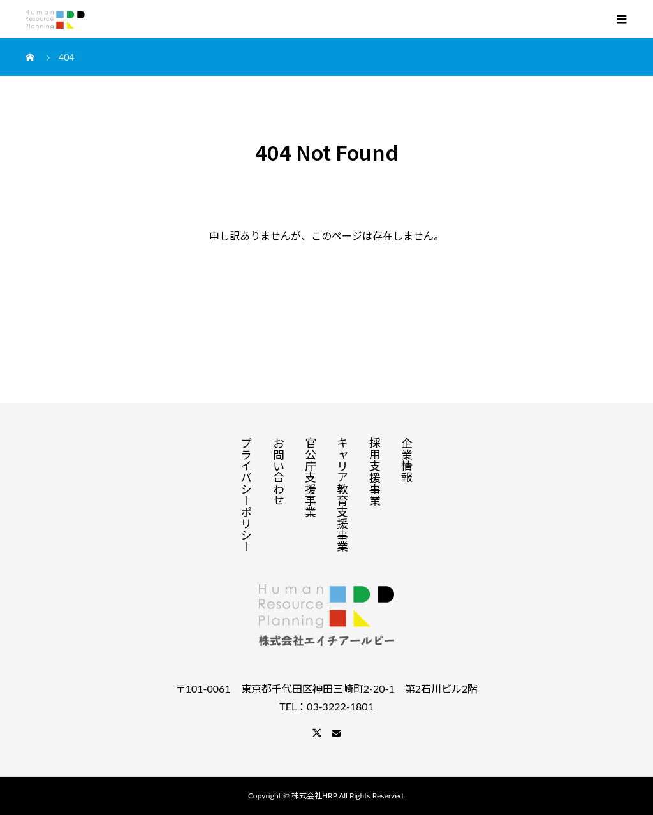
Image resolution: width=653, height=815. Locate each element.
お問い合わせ (278, 471)
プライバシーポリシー (246, 494)
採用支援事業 (375, 471)
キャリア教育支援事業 (342, 494)
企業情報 (407, 460)
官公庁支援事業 (310, 477)
